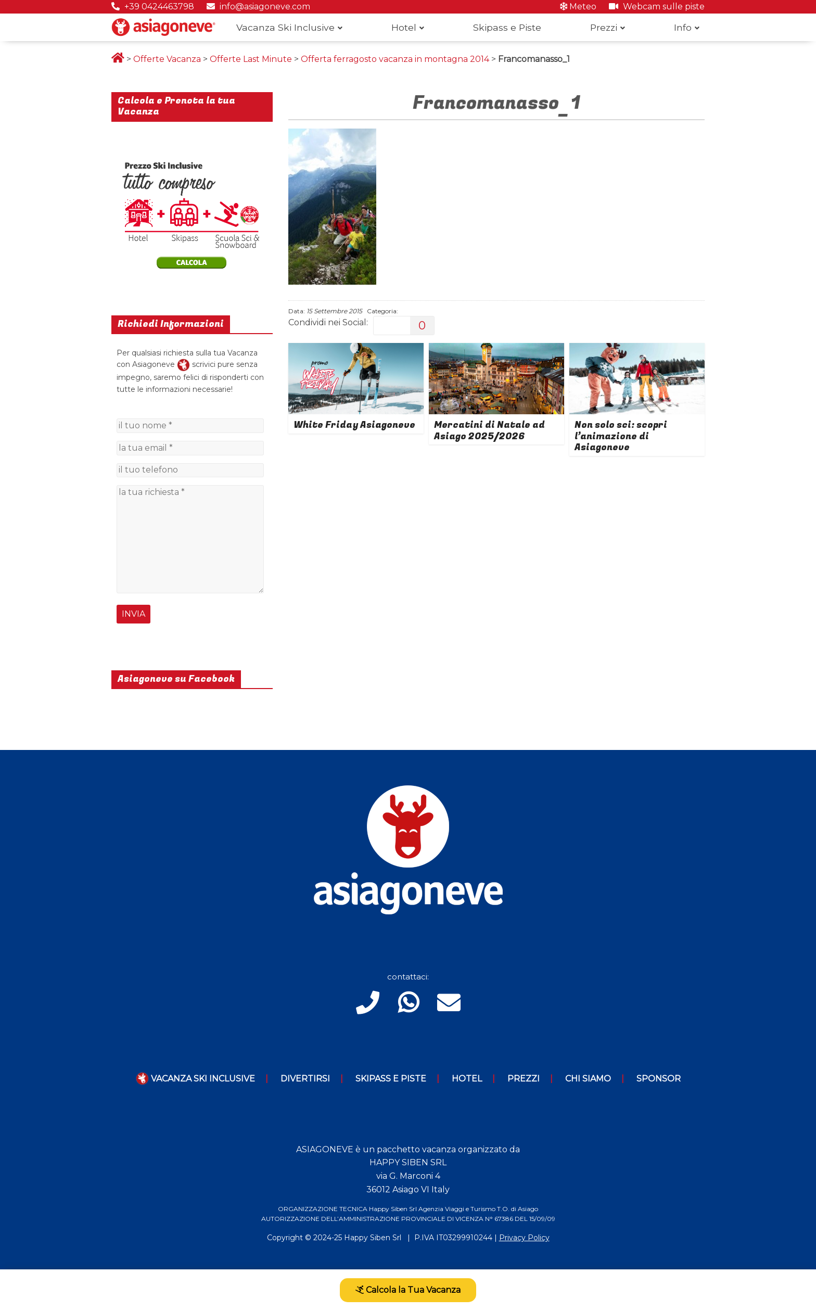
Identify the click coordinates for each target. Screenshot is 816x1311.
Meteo (578, 6)
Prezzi (603, 27)
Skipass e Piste (507, 27)
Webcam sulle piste (657, 6)
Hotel (403, 27)
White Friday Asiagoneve (354, 425)
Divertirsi (305, 1079)
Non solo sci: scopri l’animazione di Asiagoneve (621, 436)
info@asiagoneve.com (258, 6)
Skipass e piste (390, 1079)
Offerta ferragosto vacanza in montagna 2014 (395, 59)
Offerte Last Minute (251, 59)
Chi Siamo (588, 1079)
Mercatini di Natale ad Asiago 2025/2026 (489, 430)
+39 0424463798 (152, 6)
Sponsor (658, 1079)
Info (683, 27)
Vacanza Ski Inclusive (285, 27)
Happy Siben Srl (372, 1237)
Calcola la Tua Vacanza (408, 1290)
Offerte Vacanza (167, 59)
